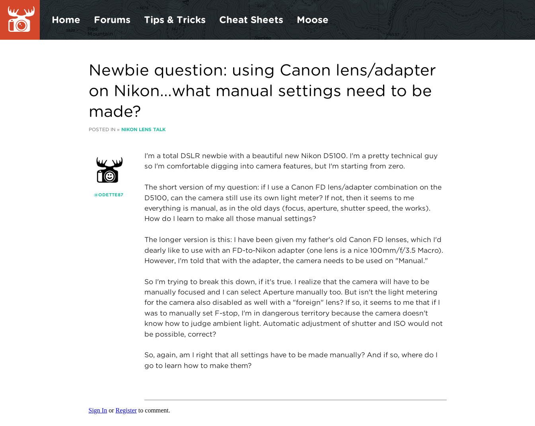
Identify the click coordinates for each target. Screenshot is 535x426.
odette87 (110, 195)
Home (66, 19)
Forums (112, 19)
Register (126, 410)
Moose (313, 19)
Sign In (98, 410)
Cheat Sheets (251, 19)
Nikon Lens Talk (143, 129)
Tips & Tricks (175, 19)
